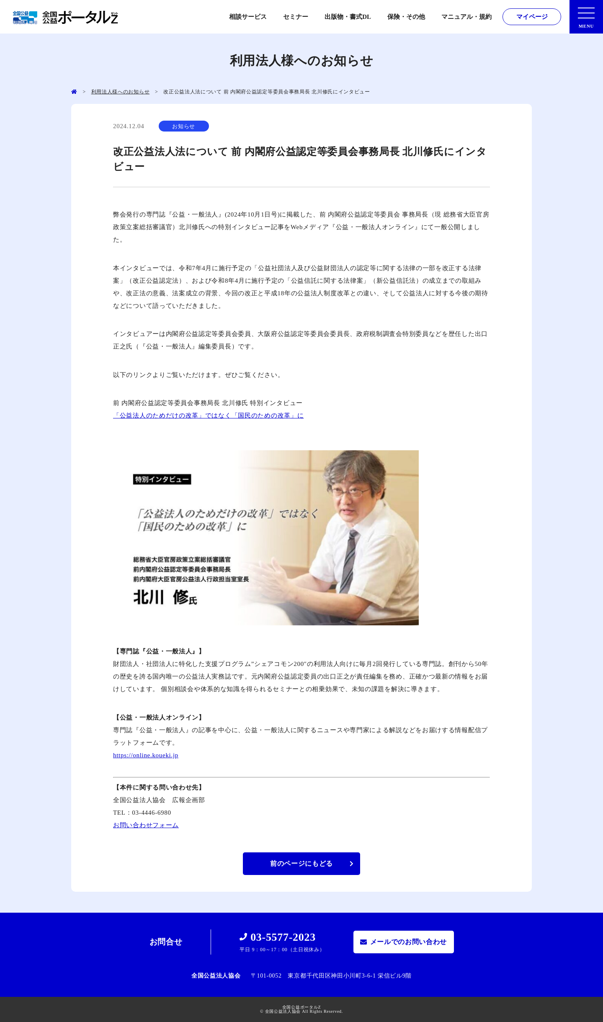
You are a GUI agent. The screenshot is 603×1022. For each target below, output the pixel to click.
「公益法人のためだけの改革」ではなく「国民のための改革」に (208, 415)
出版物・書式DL (348, 16)
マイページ (532, 16)
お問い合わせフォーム (146, 825)
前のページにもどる (301, 863)
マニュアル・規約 (466, 16)
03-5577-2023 (283, 937)
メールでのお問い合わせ (408, 941)
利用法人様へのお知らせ (120, 92)
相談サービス (248, 16)
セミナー (295, 16)
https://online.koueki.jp (145, 755)
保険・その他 (406, 16)
